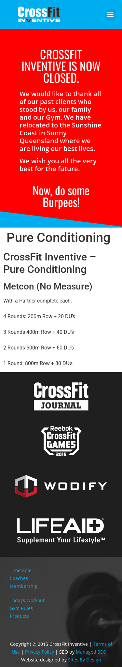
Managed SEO (91, 652)
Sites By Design (84, 660)
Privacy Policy (39, 652)
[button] (110, 14)
